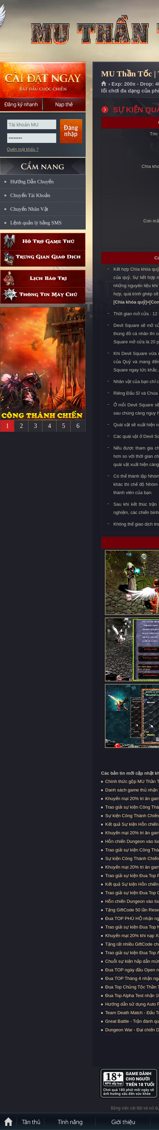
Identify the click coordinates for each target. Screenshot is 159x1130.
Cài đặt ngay (43, 80)
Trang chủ (104, 84)
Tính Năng (70, 1121)
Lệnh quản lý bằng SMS (36, 222)
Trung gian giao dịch (42, 258)
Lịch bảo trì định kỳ (42, 278)
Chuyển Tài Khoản (30, 195)
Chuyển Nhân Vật (29, 209)
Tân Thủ (31, 1121)
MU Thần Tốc (49, 31)
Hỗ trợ (42, 241)
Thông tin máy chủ (42, 295)
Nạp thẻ (64, 104)
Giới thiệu (123, 1121)
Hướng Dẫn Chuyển (32, 181)
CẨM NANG (43, 163)
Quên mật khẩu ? (23, 149)
